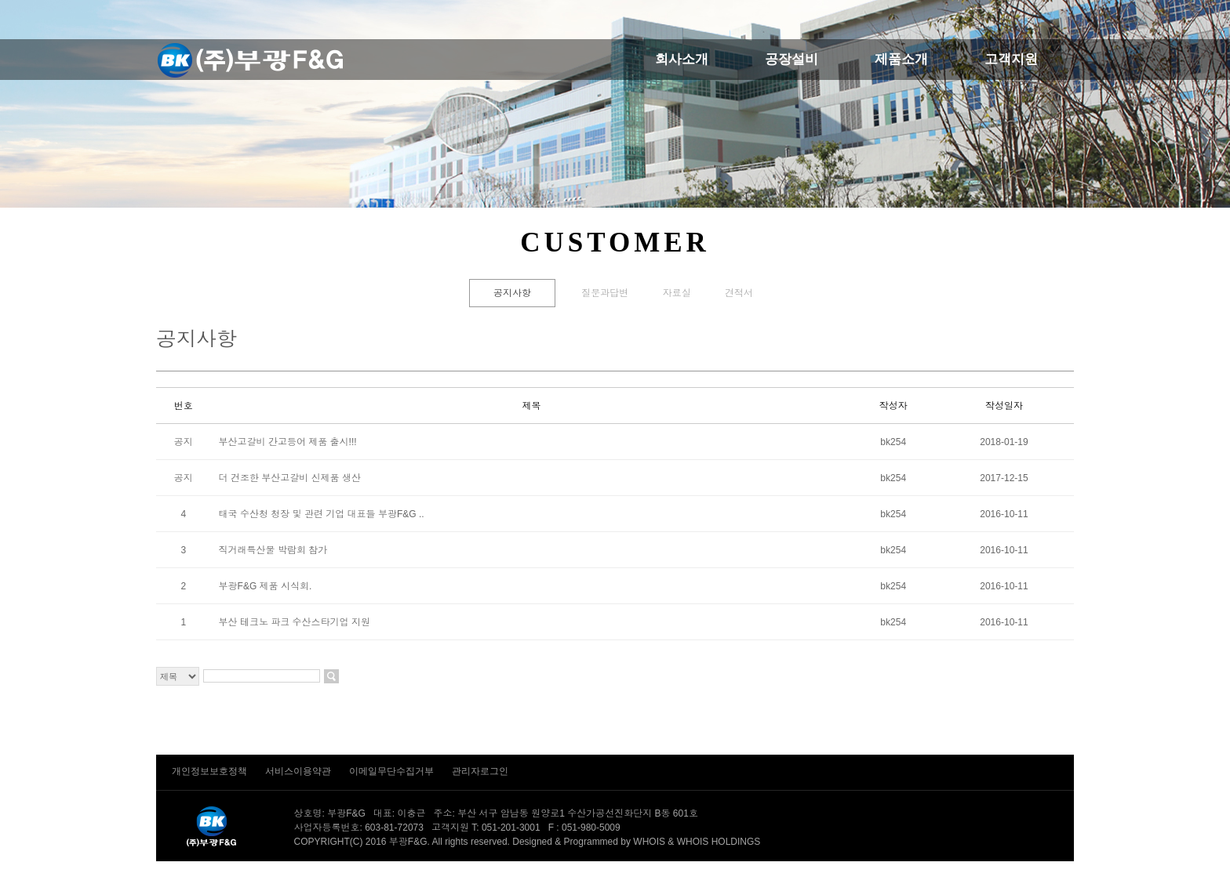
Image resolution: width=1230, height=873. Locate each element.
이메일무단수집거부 (392, 771)
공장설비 (791, 59)
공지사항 (512, 293)
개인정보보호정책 (210, 771)
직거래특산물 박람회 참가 (273, 550)
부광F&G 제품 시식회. (265, 586)
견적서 (739, 293)
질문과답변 (604, 293)
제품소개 (901, 59)
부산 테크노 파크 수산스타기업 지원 (294, 622)
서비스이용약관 (299, 771)
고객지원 (1011, 59)
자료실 (677, 293)
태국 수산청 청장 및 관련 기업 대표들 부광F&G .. (321, 514)
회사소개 (681, 59)
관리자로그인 (480, 771)
